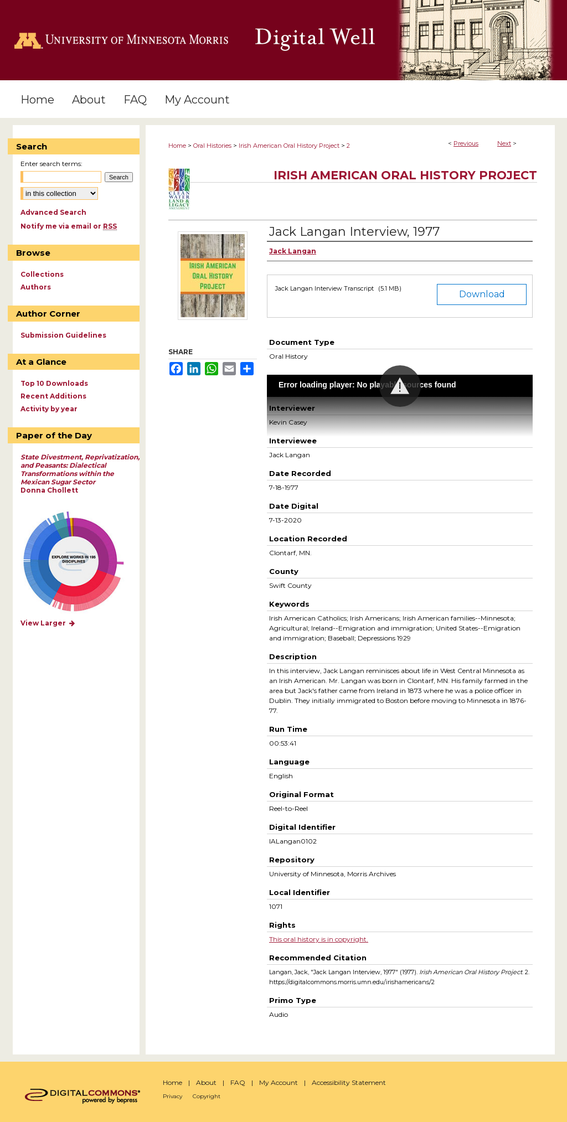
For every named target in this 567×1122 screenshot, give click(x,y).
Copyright (206, 1096)
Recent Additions (53, 396)
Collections (42, 274)
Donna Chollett (80, 473)
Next (504, 143)
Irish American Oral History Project (289, 145)
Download (482, 294)
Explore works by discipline (80, 562)
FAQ (237, 1082)
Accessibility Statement (349, 1082)
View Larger (48, 623)
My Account (278, 1082)
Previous (465, 143)
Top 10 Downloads (54, 383)
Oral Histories (212, 145)
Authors (35, 287)
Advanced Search (53, 212)
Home (177, 145)
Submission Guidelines (63, 335)
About (206, 1082)
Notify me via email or (68, 226)
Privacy (172, 1096)
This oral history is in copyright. (318, 939)
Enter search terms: (51, 163)
